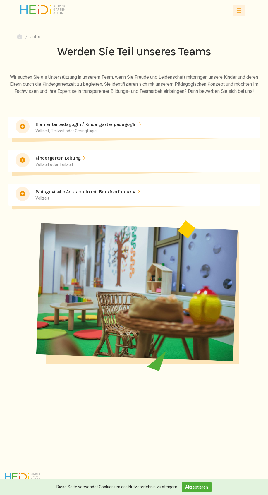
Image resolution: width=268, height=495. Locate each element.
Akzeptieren (196, 487)
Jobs (35, 36)
